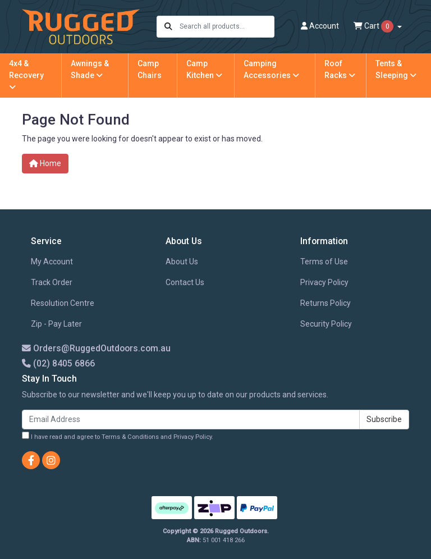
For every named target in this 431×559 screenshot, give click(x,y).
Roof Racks (339, 69)
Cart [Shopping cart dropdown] (374, 26)
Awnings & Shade (90, 69)
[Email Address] (191, 419)
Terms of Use (324, 261)
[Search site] (168, 26)
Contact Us (185, 282)
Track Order (51, 282)
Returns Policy (325, 303)
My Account (52, 261)
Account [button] (320, 25)
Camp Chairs (149, 69)
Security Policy (326, 323)
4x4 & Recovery (26, 75)
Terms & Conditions (130, 437)
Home (45, 163)
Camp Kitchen (204, 69)
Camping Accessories (271, 69)
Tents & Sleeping (395, 69)
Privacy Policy (324, 282)
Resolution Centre (62, 303)
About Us (182, 261)
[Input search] (226, 26)
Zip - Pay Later (56, 323)
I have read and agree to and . (117, 436)
